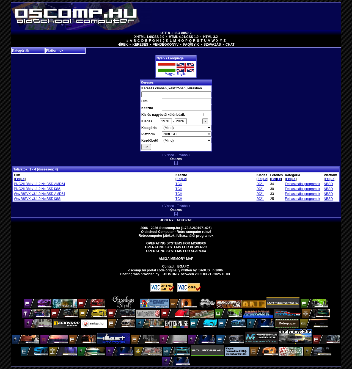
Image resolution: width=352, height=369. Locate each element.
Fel (17, 179)
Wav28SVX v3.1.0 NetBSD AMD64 (39, 194)
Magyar (170, 74)
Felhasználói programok (302, 184)
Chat (230, 44)
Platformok (55, 51)
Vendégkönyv (165, 44)
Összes (176, 159)
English (182, 74)
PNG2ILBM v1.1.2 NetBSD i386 (37, 189)
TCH (178, 184)
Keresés (140, 44)
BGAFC (183, 266)
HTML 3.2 (210, 37)
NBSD (328, 184)
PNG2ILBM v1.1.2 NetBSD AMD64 (39, 184)
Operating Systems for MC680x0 (176, 243)
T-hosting (170, 274)
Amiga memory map (176, 259)
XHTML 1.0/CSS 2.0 (149, 37)
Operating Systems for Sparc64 (176, 251)
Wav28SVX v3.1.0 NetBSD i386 (37, 199)
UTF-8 (165, 33)
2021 (260, 184)
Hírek (122, 44)
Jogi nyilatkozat (176, 220)
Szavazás (212, 44)
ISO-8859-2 (182, 33)
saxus (204, 270)
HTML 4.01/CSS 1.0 (184, 37)
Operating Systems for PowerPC (176, 247)
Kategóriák (20, 51)
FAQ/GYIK (191, 44)
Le (22, 179)
